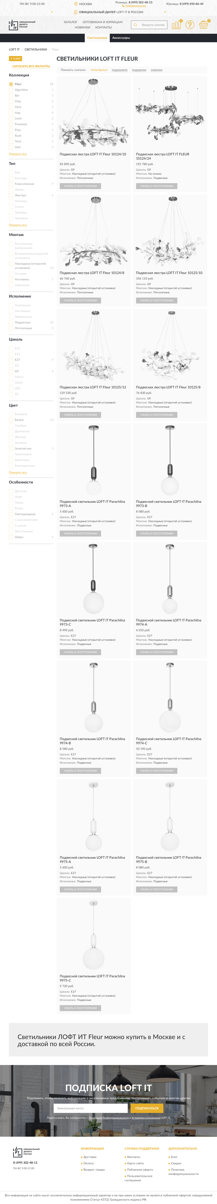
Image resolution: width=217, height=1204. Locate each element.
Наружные (22, 285)
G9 (17, 371)
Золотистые (23, 448)
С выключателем (26, 519)
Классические (24, 184)
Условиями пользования (146, 1118)
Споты (19, 206)
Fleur (18, 84)
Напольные (23, 305)
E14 (17, 354)
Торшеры (21, 212)
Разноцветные (25, 465)
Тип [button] (12, 164)
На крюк (21, 273)
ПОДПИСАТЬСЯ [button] (147, 1108)
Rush (18, 135)
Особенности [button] (21, 482)
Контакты (103, 27)
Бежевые (21, 414)
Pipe (18, 130)
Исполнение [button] (20, 296)
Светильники (97, 37)
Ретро (19, 508)
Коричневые (23, 454)
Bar (17, 95)
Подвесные (22, 322)
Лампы (19, 189)
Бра (17, 172)
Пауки (19, 502)
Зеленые (20, 442)
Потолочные (23, 328)
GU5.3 (19, 377)
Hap (17, 112)
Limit (18, 118)
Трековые (21, 218)
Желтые (20, 437)
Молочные (22, 460)
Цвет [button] (13, 405)
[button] (134, 5)
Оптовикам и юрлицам (102, 22)
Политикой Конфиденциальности (109, 1118)
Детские (20, 491)
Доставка (89, 1157)
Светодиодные (25, 514)
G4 (17, 365)
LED (17, 388)
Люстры (20, 195)
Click (18, 107)
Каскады (21, 178)
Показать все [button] (18, 154)
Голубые (20, 425)
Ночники (21, 201)
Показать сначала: (73, 70)
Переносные (23, 316)
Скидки (176, 1163)
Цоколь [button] (15, 339)
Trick (18, 141)
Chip (18, 101)
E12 (17, 348)
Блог (174, 1157)
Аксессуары (121, 37)
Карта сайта (135, 1163)
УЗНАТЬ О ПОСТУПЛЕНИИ (80, 186)
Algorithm (21, 90)
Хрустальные (24, 531)
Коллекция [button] (19, 75)
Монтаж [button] (16, 235)
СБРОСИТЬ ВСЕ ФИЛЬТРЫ (31, 66)
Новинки (82, 27)
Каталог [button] (71, 22)
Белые (19, 420)
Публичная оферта (140, 1169)
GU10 (18, 382)
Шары (19, 537)
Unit (18, 147)
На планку (22, 279)
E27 (17, 359)
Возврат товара (94, 1169)
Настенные (22, 311)
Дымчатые (22, 431)
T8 (16, 394)
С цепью (20, 525)
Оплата (88, 1163)
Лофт (18, 497)
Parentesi (21, 124)
